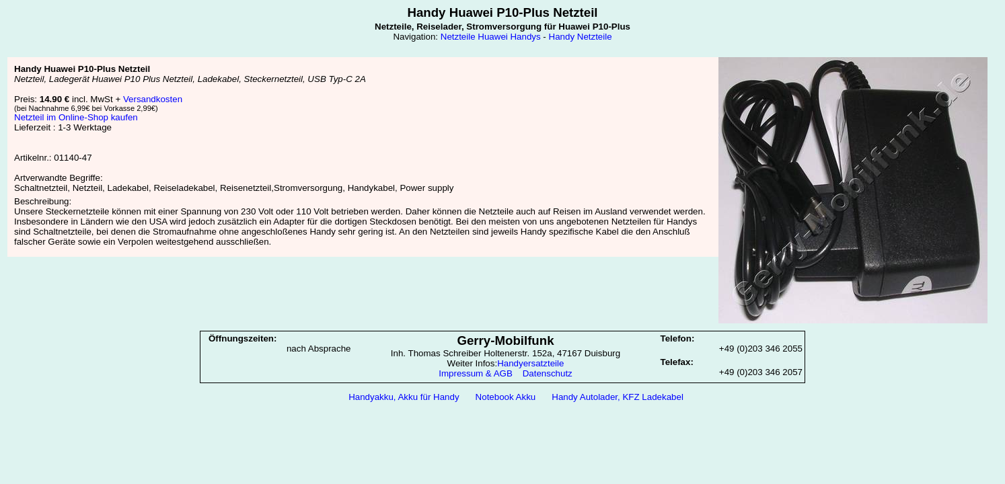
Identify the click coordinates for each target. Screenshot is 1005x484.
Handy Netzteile (580, 37)
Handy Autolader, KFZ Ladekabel (617, 397)
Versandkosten (152, 99)
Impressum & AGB (476, 373)
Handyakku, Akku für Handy (403, 397)
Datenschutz (547, 373)
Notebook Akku (506, 397)
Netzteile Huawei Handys (491, 37)
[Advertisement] (502, 441)
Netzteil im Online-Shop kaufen (76, 117)
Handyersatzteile (530, 363)
